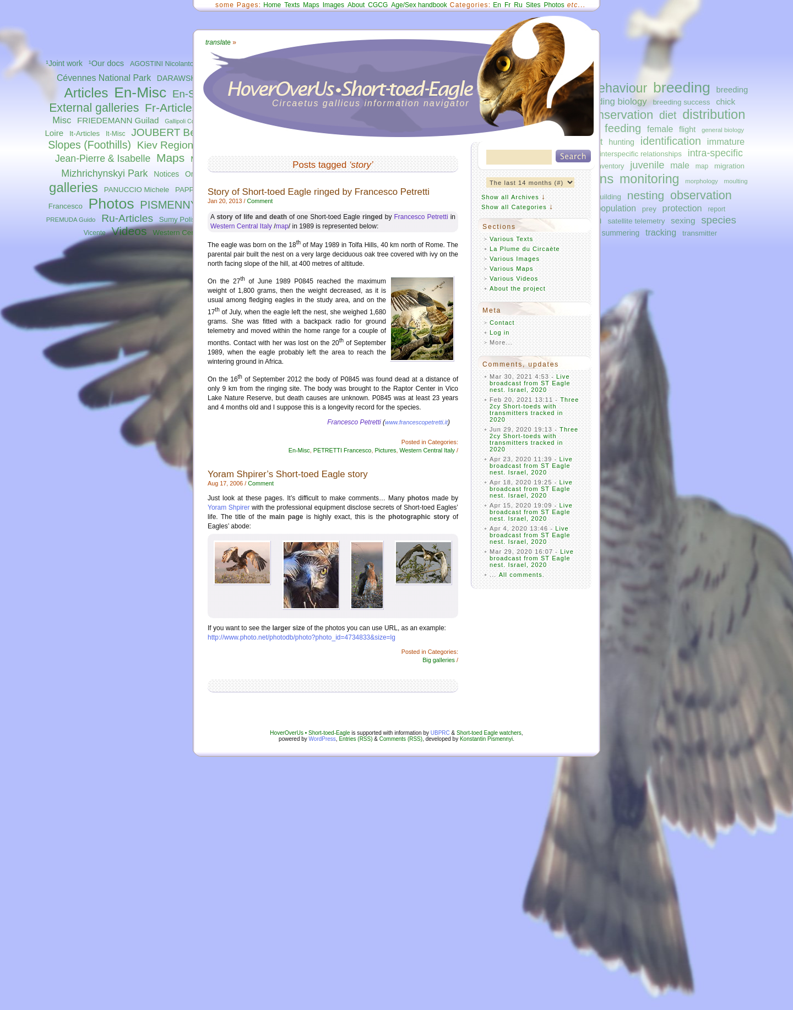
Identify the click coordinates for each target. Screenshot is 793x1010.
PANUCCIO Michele (136, 189)
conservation (619, 115)
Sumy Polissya (183, 219)
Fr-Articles (171, 107)
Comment (260, 201)
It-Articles (84, 133)
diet (667, 115)
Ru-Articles (127, 218)
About (356, 5)
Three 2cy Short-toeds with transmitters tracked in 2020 (534, 409)
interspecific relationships (641, 154)
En (497, 5)
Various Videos (514, 278)
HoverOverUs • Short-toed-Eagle (310, 733)
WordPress (322, 739)
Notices (166, 174)
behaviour (619, 88)
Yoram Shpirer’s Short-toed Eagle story (288, 474)
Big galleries (438, 660)
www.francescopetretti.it (416, 422)
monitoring (650, 179)
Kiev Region (165, 145)
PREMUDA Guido (71, 219)
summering (621, 232)
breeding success (681, 102)
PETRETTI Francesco (342, 450)
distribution (713, 114)
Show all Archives (510, 197)
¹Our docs (106, 63)
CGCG (378, 5)
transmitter (699, 233)
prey (649, 209)
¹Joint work (64, 63)
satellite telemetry (636, 221)
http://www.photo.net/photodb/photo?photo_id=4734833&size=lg (301, 637)
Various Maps (512, 268)
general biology (723, 130)
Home (272, 5)
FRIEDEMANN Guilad (118, 120)
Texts (292, 5)
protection (682, 208)
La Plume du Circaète (525, 248)
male (679, 165)
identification (670, 141)
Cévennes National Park (104, 78)
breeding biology (613, 101)
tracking (660, 232)
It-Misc (115, 134)
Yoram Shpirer (229, 507)
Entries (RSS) (355, 739)
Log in (500, 332)
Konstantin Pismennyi (486, 739)
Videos (129, 231)
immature (726, 141)
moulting (736, 181)
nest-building (600, 197)
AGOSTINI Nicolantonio (166, 64)
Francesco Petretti (421, 217)
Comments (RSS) (400, 739)
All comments (520, 574)
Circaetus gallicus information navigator (371, 103)
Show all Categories (514, 207)
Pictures (385, 450)
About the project (518, 288)
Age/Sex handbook (419, 5)
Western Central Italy (187, 232)
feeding (623, 128)
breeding (681, 87)
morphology (701, 181)
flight (687, 129)
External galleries (94, 107)
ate (218, 42)
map (702, 166)
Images (333, 5)
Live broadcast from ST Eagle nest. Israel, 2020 (530, 383)
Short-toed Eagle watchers (489, 733)
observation (701, 195)
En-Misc (140, 92)
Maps (170, 157)
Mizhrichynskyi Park (104, 173)
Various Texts (511, 239)
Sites (533, 5)
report (716, 209)
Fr (507, 5)
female (660, 129)
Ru (518, 5)
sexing (683, 220)
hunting (621, 142)
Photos (111, 203)
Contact (502, 322)
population (616, 208)
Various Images (515, 258)
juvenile (647, 165)
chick (725, 101)
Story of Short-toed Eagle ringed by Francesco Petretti (319, 192)
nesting (645, 195)
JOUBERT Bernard (175, 132)
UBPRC (440, 733)
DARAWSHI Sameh (191, 78)
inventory (610, 166)
